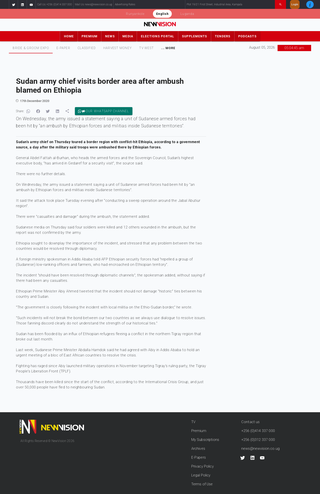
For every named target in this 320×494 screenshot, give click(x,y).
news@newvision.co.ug (260, 448)
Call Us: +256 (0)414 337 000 (54, 4)
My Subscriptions (205, 440)
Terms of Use (202, 484)
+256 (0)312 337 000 (258, 440)
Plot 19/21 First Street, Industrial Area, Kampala (214, 4)
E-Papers (198, 457)
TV (193, 422)
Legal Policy (201, 475)
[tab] (31, 48)
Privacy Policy (202, 466)
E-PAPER (63, 48)
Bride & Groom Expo (31, 48)
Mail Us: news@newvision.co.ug (93, 4)
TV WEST (146, 48)
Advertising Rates (125, 4)
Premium (198, 431)
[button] (13, 4)
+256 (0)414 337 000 (258, 431)
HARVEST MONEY (117, 48)
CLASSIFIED (87, 48)
